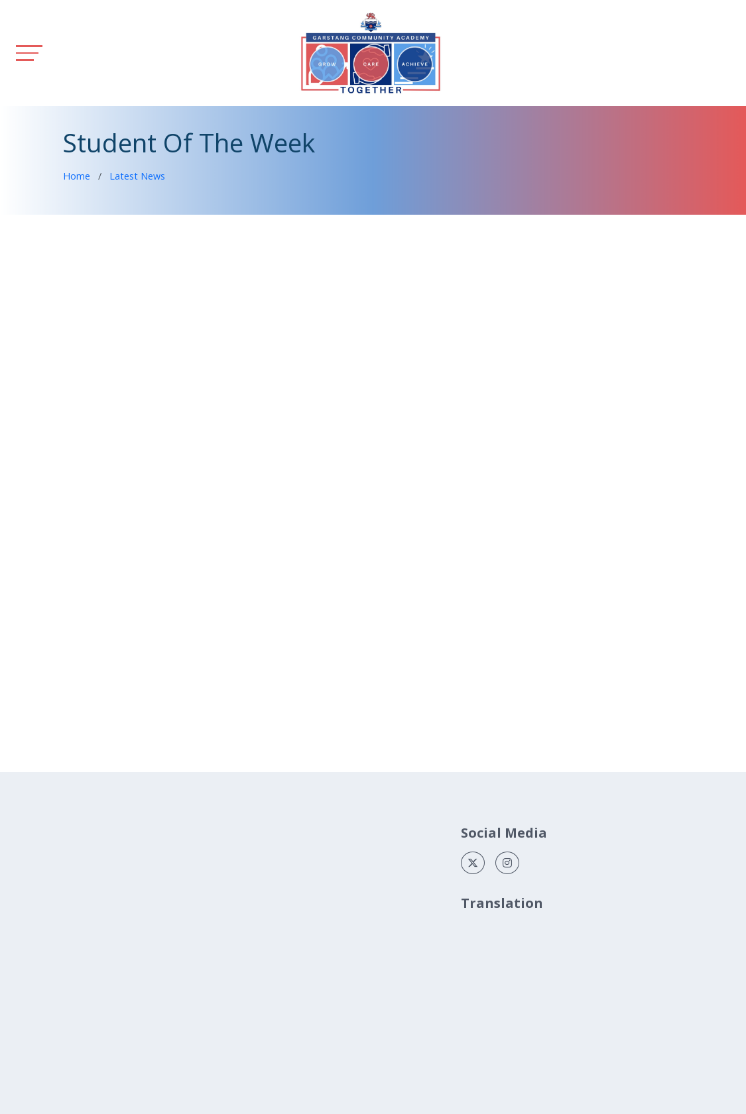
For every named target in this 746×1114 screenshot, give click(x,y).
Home (76, 176)
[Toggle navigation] (29, 52)
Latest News (137, 176)
